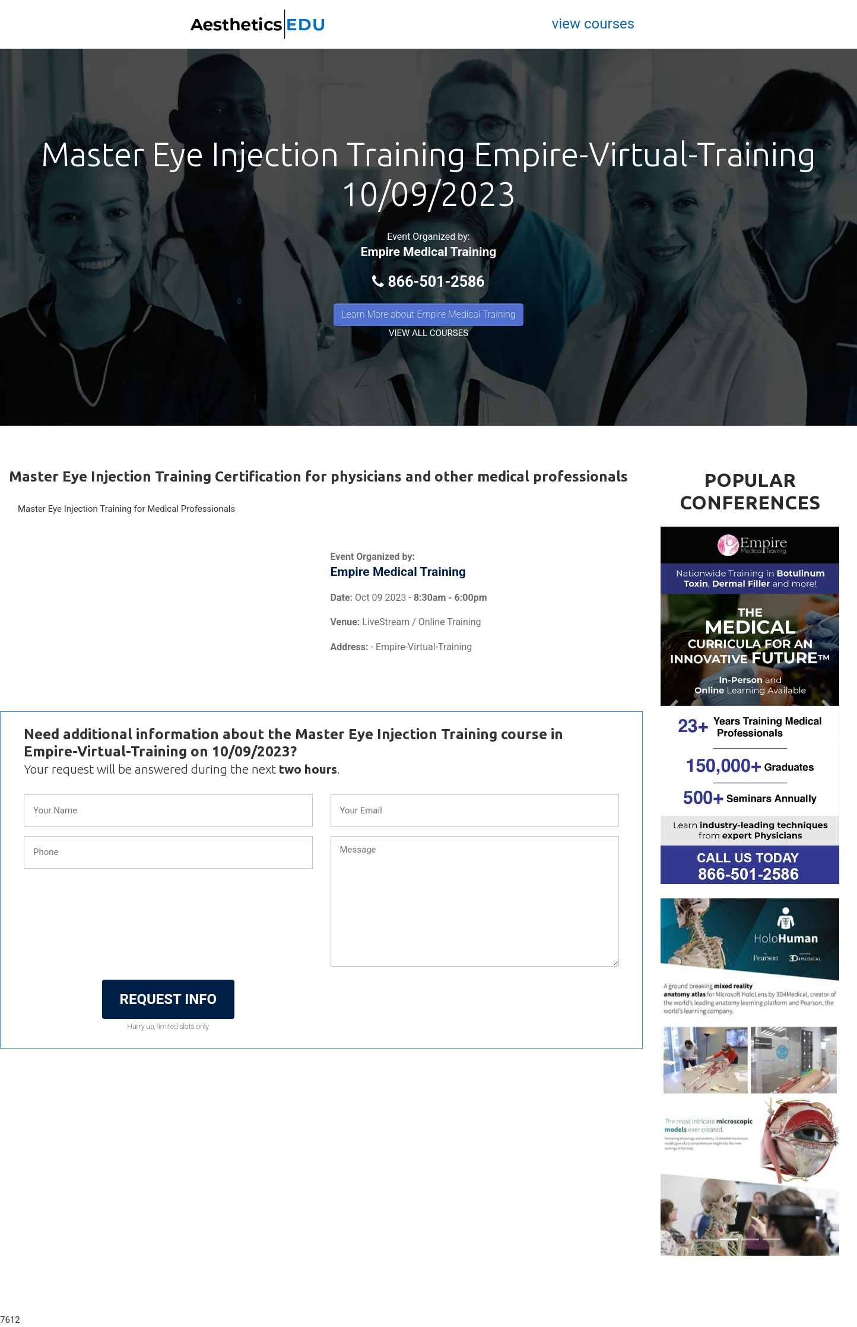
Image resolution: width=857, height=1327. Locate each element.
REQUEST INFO (168, 999)
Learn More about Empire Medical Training (428, 314)
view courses (593, 23)
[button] (674, 705)
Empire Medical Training (429, 252)
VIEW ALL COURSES (428, 333)
